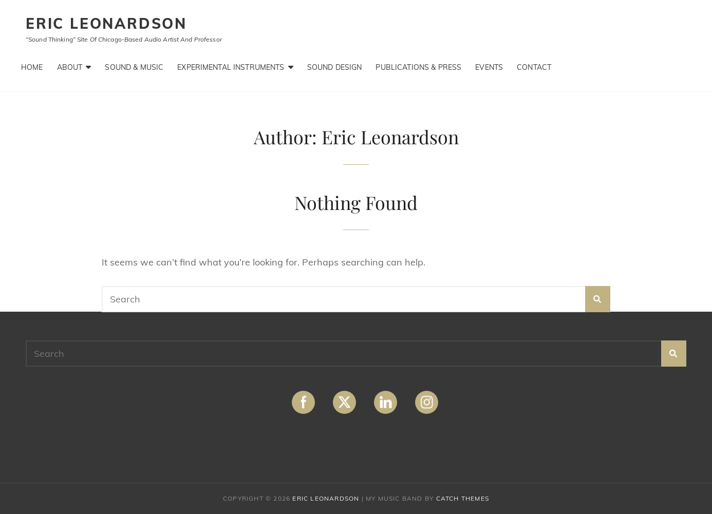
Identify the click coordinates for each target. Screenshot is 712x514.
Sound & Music (134, 67)
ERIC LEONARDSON (106, 23)
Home (32, 67)
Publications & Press (418, 67)
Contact (534, 67)
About (70, 67)
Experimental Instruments (230, 67)
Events (489, 67)
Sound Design (334, 67)
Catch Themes (462, 498)
